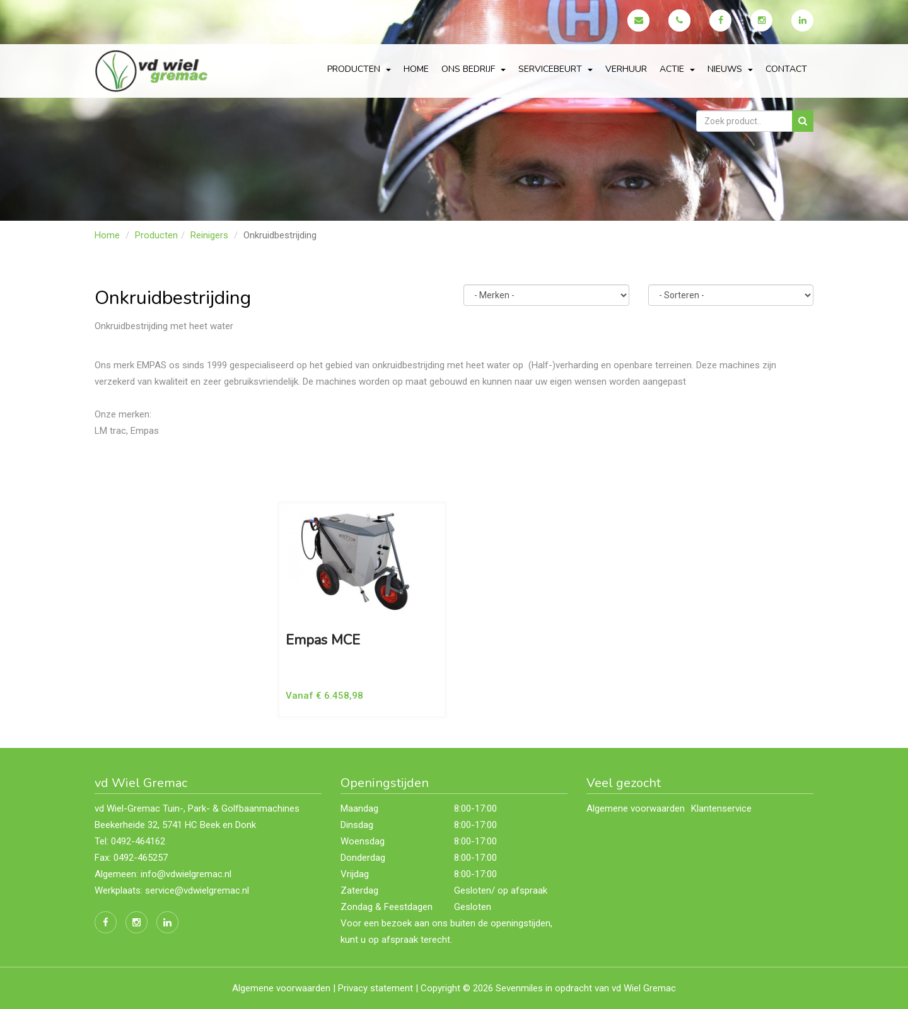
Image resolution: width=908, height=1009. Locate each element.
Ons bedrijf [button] (473, 69)
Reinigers (209, 235)
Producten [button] (359, 69)
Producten (156, 235)
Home (416, 69)
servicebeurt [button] (555, 69)
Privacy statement (375, 988)
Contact (786, 69)
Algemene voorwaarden (635, 808)
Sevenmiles (519, 988)
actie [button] (677, 69)
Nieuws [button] (730, 69)
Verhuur (626, 69)
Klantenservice (721, 808)
